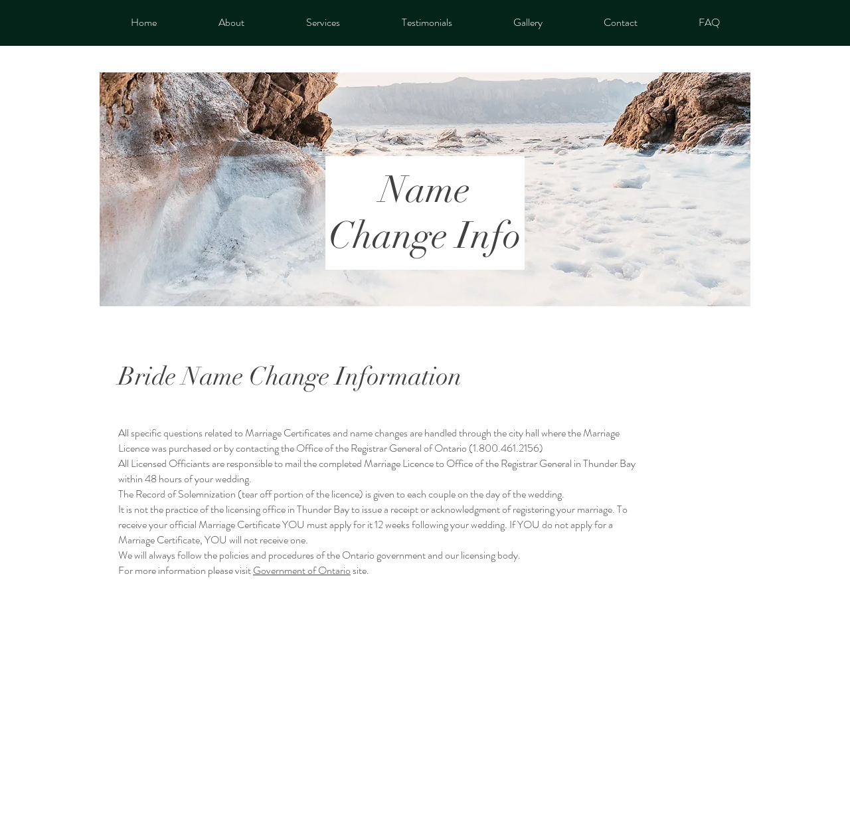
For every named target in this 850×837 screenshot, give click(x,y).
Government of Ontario (302, 570)
